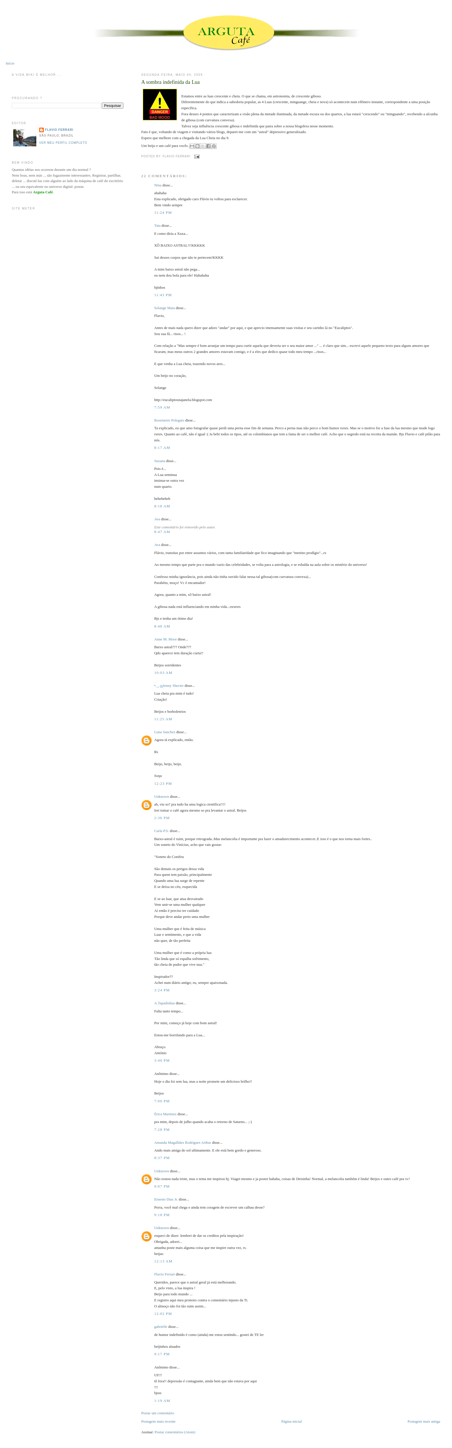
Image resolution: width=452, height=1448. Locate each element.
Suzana (159, 461)
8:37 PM (162, 1158)
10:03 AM (163, 672)
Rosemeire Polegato (169, 420)
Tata (157, 225)
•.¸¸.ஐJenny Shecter (169, 685)
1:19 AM (162, 1400)
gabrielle (160, 1326)
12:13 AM (163, 1261)
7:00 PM (162, 1101)
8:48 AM (162, 626)
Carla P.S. (161, 831)
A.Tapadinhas (164, 1003)
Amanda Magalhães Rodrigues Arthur (182, 1142)
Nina (157, 185)
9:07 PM (162, 1186)
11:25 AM (163, 719)
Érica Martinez (165, 1114)
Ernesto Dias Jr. (166, 1199)
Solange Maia (164, 308)
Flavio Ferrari (164, 1274)
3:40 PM (162, 1060)
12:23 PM (163, 783)
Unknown (161, 796)
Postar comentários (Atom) (175, 1432)
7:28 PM (162, 1129)
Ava (157, 519)
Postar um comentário (157, 1413)
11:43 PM (163, 295)
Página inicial (291, 1421)
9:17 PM (162, 1354)
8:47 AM (162, 532)
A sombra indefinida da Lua (170, 82)
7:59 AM (162, 407)
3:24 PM (162, 990)
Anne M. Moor (165, 639)
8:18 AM (162, 506)
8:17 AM (162, 447)
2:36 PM (162, 818)
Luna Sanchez (164, 732)
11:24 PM (163, 212)
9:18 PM (162, 1215)
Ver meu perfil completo (63, 142)
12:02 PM (163, 1313)
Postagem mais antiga (424, 1421)
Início (10, 63)
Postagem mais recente (158, 1421)
